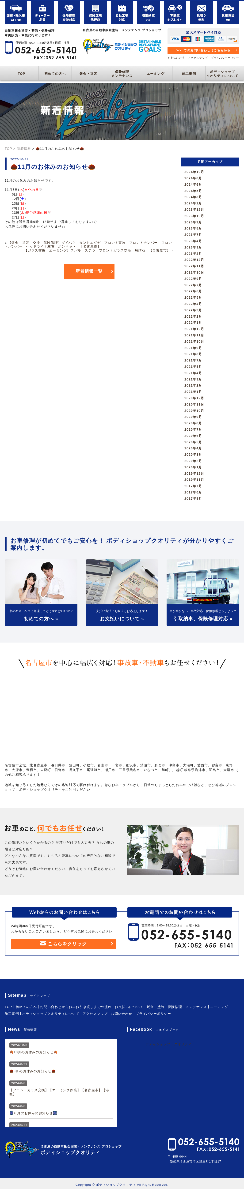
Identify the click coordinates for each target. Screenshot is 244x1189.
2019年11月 (194, 480)
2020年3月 (193, 454)
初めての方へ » (41, 618)
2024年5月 (193, 191)
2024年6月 (193, 184)
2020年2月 (193, 461)
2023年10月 (194, 216)
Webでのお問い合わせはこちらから (203, 50)
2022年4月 (193, 304)
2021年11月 (194, 335)
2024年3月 (193, 197)
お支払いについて (129, 1007)
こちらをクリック (63, 943)
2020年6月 (193, 436)
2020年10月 (194, 411)
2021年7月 (193, 360)
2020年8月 (193, 423)
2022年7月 (193, 285)
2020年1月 (193, 467)
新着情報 (24, 149)
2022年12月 (194, 260)
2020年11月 (194, 404)
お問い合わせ (121, 1014)
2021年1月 (193, 392)
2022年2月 (193, 316)
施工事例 (189, 73)
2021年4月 (193, 373)
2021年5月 (193, 367)
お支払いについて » (122, 618)
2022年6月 (193, 291)
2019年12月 (194, 473)
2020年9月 (193, 417)
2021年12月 (194, 329)
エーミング (155, 73)
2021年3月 (193, 379)
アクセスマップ (197, 58)
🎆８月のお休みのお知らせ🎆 (33, 1113)
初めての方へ (55, 73)
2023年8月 (193, 228)
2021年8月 (193, 354)
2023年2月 (193, 254)
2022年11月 (194, 266)
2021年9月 (193, 348)
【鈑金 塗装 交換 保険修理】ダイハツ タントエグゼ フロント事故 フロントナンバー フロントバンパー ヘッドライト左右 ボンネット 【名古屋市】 (88, 244)
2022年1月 (193, 322)
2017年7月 (193, 486)
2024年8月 (193, 178)
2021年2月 (193, 385)
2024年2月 (193, 203)
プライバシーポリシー (225, 58)
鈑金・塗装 (88, 73)
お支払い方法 (176, 58)
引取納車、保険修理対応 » (203, 618)
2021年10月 (194, 341)
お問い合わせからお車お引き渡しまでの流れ (75, 1007)
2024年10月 (194, 172)
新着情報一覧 (89, 271)
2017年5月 (193, 498)
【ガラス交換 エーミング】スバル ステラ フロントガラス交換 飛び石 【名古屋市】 (97, 250)
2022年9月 (193, 279)
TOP (21, 73)
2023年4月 (193, 241)
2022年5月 (193, 297)
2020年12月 (194, 398)
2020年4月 (193, 448)
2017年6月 (193, 492)
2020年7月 (193, 429)
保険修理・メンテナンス (187, 1007)
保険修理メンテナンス (122, 74)
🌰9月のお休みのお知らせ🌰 (32, 1071)
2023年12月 (194, 209)
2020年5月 (193, 442)
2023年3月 (193, 247)
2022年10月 (194, 272)
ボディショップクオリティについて (222, 74)
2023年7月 (193, 235)
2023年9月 (193, 222)
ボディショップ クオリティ (168, 1044)
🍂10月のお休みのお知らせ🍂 (33, 1052)
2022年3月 (193, 310)
